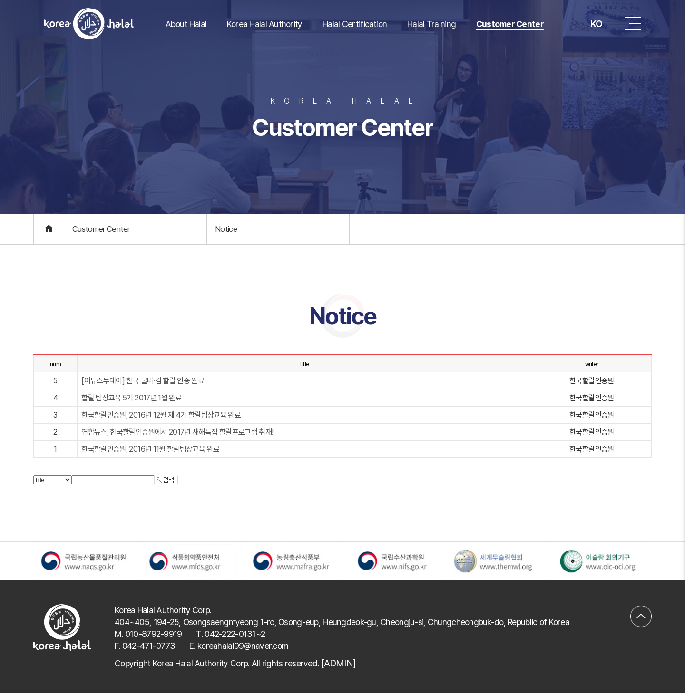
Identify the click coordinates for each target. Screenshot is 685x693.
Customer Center (510, 24)
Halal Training (431, 24)
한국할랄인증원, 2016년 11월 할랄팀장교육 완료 (150, 449)
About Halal (186, 24)
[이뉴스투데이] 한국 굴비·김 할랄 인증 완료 (142, 380)
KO (589, 23)
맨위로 (641, 610)
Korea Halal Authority (265, 24)
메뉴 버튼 (633, 24)
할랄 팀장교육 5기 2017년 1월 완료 (131, 397)
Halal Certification (355, 24)
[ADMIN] (338, 663)
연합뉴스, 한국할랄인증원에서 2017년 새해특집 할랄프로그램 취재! (177, 432)
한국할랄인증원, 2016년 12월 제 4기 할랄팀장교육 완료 (161, 414)
